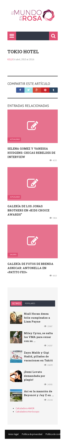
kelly (10, 59)
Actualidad (15, 139)
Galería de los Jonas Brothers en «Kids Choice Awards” (28, 210)
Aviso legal (13, 434)
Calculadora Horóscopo (27, 411)
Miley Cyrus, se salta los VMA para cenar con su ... (38, 337)
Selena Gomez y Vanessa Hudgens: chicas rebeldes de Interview (31, 153)
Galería (13, 254)
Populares (30, 303)
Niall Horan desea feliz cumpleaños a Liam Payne (37, 317)
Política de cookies (54, 434)
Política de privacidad (32, 434)
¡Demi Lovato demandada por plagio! (34, 375)
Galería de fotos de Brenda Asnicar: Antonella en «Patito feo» (30, 268)
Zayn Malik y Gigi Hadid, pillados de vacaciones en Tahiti (38, 356)
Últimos (16, 303)
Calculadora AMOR (25, 408)
